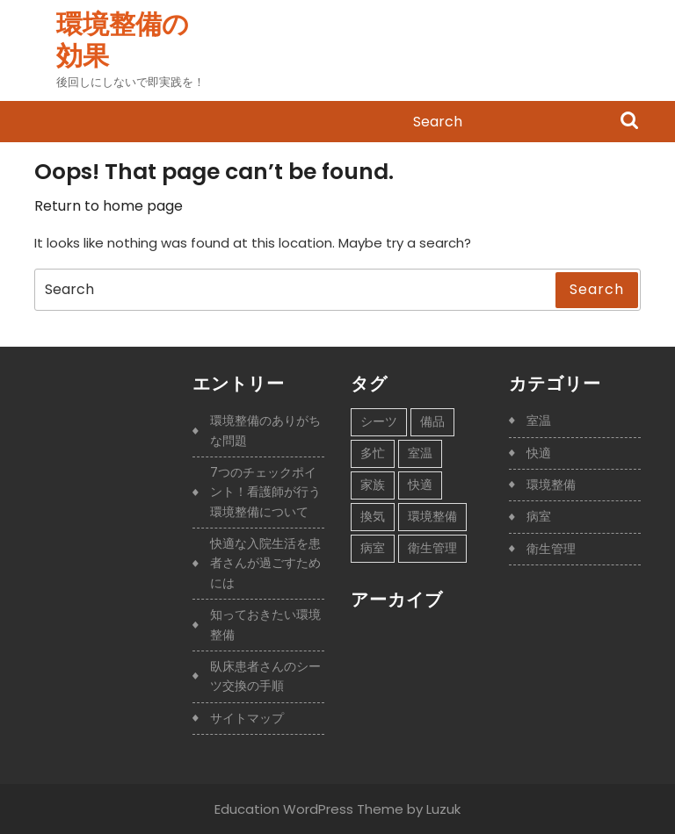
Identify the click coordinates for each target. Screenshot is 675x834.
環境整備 (551, 484)
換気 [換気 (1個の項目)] (372, 516)
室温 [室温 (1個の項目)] (420, 453)
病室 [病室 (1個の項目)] (372, 548)
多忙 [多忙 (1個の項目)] (372, 453)
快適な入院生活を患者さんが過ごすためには (265, 563)
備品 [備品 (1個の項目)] (432, 421)
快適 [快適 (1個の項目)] (420, 484)
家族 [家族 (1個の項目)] (372, 484)
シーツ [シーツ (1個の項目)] (378, 421)
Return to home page (108, 206)
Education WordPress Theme (308, 809)
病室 (538, 516)
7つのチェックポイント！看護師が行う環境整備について (265, 492)
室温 (538, 420)
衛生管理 (551, 548)
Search (629, 122)
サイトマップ (247, 718)
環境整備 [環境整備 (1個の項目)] (432, 516)
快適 (538, 453)
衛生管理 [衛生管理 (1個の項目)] (432, 548)
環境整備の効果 (122, 40)
